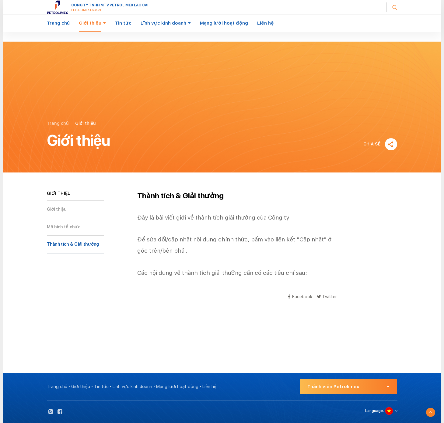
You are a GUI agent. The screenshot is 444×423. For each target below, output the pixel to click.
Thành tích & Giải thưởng (73, 244)
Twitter (327, 296)
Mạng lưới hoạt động (224, 23)
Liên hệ (265, 23)
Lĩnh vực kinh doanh (163, 23)
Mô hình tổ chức (64, 226)
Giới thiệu (90, 23)
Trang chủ (58, 23)
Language (374, 411)
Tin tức (123, 23)
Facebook (300, 296)
